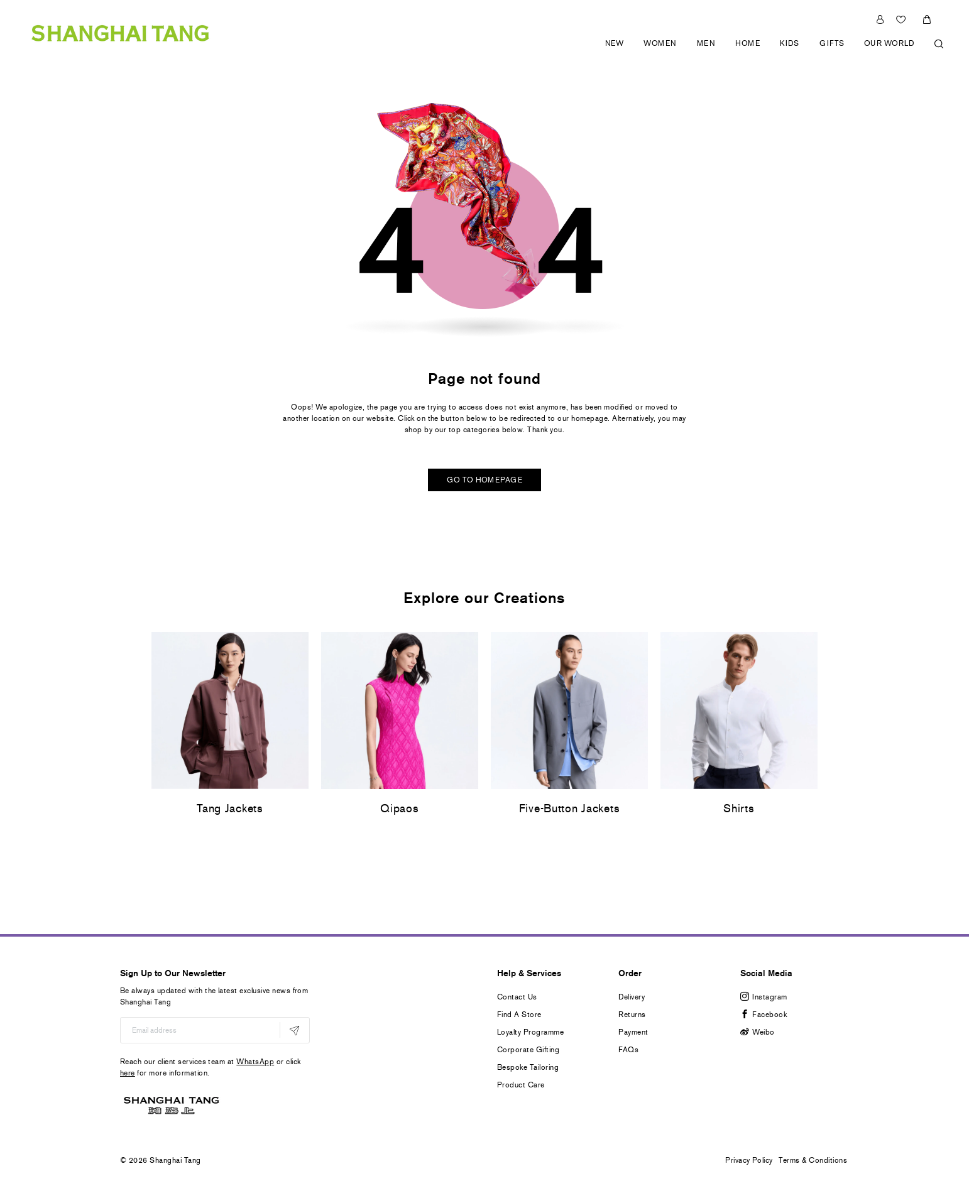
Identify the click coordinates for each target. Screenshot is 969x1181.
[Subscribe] (294, 1030)
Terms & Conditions (813, 1160)
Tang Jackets (230, 808)
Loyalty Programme (530, 1032)
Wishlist (902, 19)
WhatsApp (255, 1061)
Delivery (631, 997)
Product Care (521, 1084)
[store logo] (120, 31)
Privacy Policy (749, 1160)
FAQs (628, 1049)
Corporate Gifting (528, 1049)
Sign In (880, 19)
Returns (631, 1014)
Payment (633, 1032)
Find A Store (519, 1014)
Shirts (738, 808)
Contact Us (517, 997)
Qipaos (399, 808)
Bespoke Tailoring (528, 1067)
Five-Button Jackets (569, 808)
